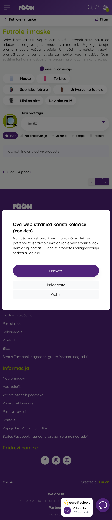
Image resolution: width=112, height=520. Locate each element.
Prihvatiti (56, 271)
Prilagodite (56, 285)
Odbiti (56, 294)
